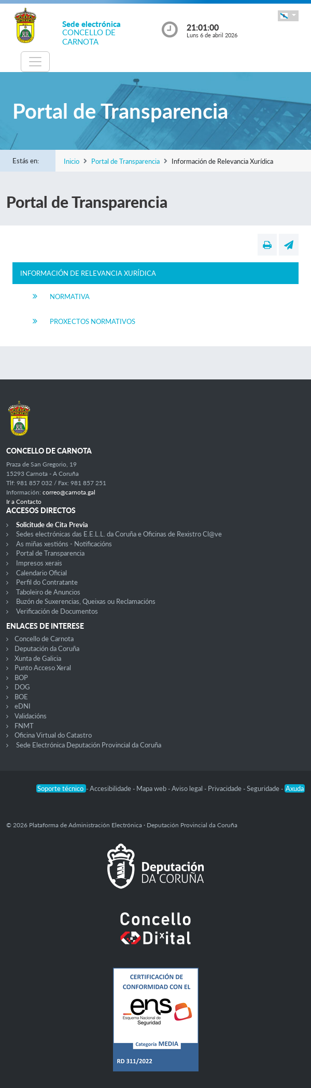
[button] (288, 15)
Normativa (70, 296)
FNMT (24, 726)
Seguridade (264, 788)
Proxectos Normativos (92, 321)
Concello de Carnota (44, 638)
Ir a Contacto (23, 501)
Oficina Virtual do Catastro (53, 735)
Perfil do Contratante (47, 582)
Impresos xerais (39, 563)
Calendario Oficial (41, 573)
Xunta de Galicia (38, 658)
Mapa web (152, 788)
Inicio (71, 161)
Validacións (31, 716)
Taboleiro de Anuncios (48, 592)
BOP (21, 677)
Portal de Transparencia (125, 161)
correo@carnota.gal (69, 492)
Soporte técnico (61, 788)
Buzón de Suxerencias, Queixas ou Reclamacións (86, 601)
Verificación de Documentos (57, 611)
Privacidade (225, 788)
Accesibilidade (111, 788)
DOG (22, 687)
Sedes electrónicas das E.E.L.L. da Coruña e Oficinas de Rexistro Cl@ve (119, 534)
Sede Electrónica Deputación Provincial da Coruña (88, 745)
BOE (21, 697)
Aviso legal (188, 788)
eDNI (23, 706)
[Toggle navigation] (35, 61)
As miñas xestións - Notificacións (64, 544)
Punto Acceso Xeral (43, 667)
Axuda (295, 788)
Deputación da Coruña (47, 648)
